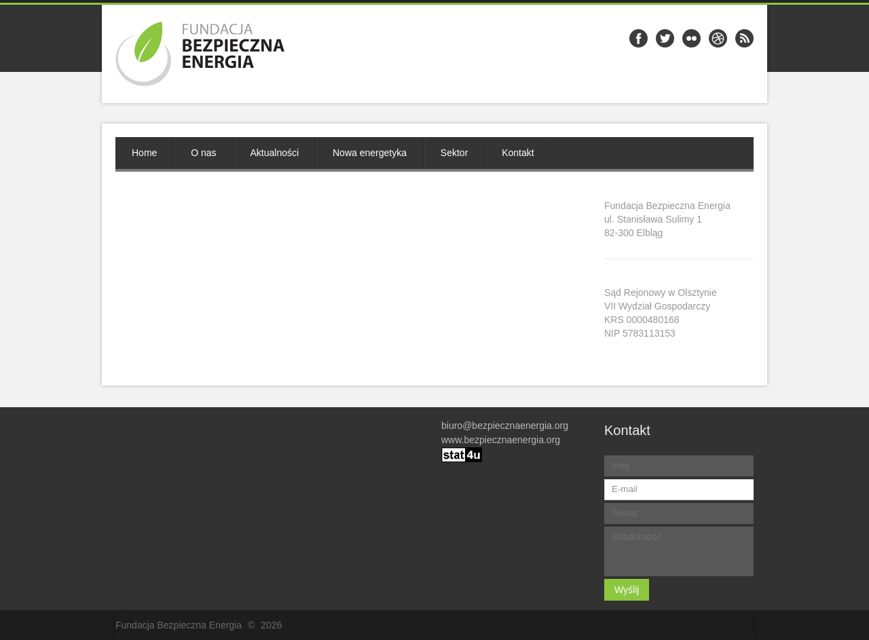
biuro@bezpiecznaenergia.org (504, 425)
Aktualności (275, 152)
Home (144, 152)
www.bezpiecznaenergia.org (500, 439)
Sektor (454, 152)
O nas (203, 152)
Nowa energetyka (370, 152)
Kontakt (518, 152)
